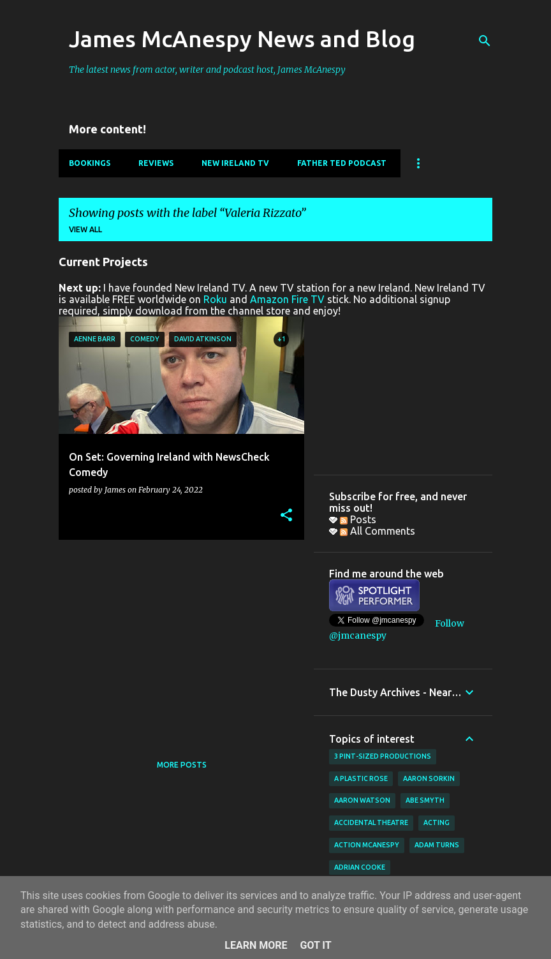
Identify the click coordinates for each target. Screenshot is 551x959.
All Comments (377, 531)
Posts (358, 519)
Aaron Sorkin (429, 778)
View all (85, 229)
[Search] (484, 41)
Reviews (155, 163)
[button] (286, 515)
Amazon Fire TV (287, 299)
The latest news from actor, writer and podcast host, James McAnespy (207, 69)
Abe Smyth (425, 800)
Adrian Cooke (359, 867)
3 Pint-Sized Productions (382, 756)
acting (436, 822)
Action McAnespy (366, 845)
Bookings (89, 163)
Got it (315, 945)
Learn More (255, 945)
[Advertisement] (177, 638)
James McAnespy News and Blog (242, 39)
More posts (182, 765)
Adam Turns (437, 845)
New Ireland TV (235, 163)
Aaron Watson (362, 800)
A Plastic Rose (361, 778)
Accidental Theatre (371, 822)
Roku (215, 299)
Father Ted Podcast (341, 163)
